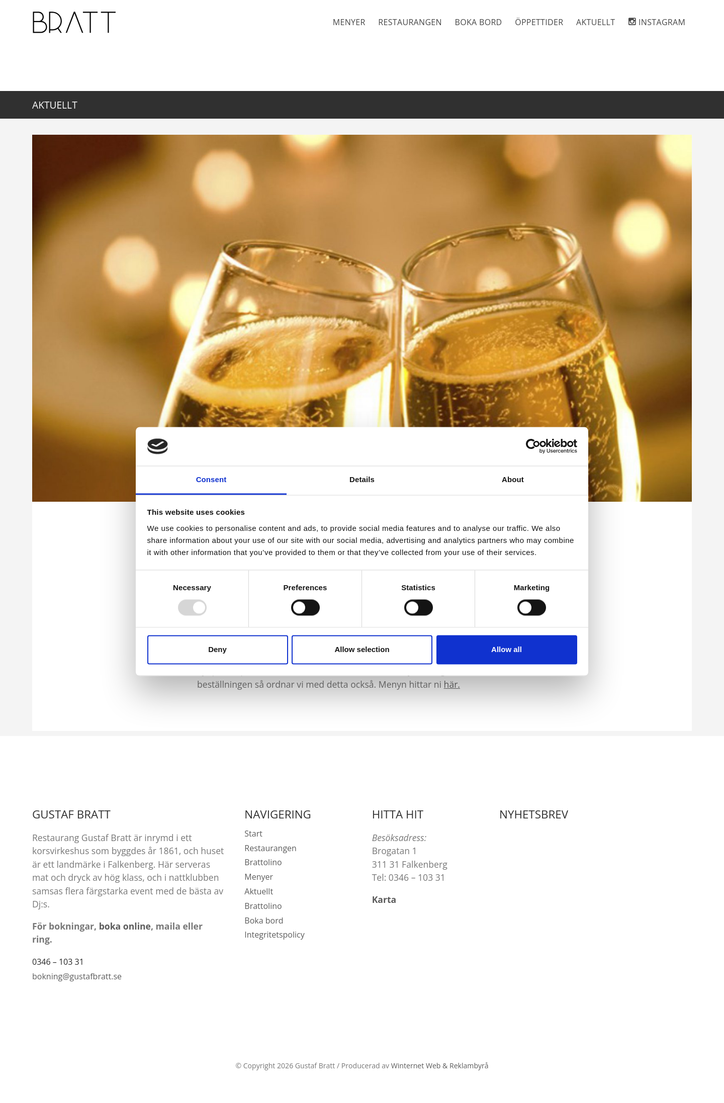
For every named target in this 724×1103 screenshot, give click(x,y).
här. (452, 684)
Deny (217, 649)
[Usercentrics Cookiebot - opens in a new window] (533, 446)
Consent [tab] (211, 479)
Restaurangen (410, 22)
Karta (384, 899)
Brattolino (263, 862)
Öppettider (539, 22)
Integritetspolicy (274, 934)
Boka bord (478, 22)
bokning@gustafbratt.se (77, 976)
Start (253, 833)
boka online (125, 926)
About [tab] (513, 479)
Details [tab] (362, 479)
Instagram (662, 22)
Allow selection (361, 649)
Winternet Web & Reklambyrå (440, 1065)
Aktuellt (595, 22)
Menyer (349, 22)
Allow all (506, 649)
